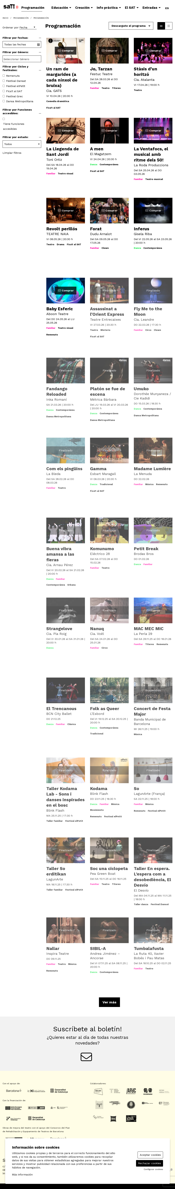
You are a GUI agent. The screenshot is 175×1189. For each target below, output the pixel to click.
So (136, 788)
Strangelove (59, 628)
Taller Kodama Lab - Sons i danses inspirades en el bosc (65, 797)
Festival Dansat (16, 81)
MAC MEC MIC (149, 628)
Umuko (141, 388)
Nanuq (97, 628)
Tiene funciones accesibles (13, 126)
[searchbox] (22, 59)
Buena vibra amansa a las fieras (60, 554)
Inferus (141, 228)
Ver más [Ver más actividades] (109, 1002)
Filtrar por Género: (16, 52)
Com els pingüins (64, 468)
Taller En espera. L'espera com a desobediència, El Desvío (152, 877)
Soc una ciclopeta (109, 868)
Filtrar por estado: (15, 137)
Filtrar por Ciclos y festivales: (15, 68)
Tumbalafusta (149, 948)
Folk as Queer (104, 708)
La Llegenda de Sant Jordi (62, 151)
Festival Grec (14, 96)
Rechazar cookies (149, 1163)
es (167, 8)
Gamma (98, 468)
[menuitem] (33, 7)
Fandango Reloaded (56, 391)
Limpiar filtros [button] (12, 152)
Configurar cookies (153, 1169)
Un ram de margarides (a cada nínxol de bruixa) (61, 77)
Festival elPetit (15, 86)
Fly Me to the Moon (148, 311)
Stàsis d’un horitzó (145, 71)
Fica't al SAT (14, 91)
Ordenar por (11, 27)
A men (96, 148)
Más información (22, 1174)
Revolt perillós (61, 228)
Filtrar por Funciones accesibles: (17, 111)
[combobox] (22, 58)
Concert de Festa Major (152, 711)
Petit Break (146, 548)
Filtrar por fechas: (15, 37)
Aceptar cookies (150, 1154)
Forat (96, 228)
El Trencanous (61, 708)
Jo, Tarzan (101, 68)
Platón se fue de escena (107, 391)
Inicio (5, 18)
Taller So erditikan (56, 871)
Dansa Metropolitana (19, 101)
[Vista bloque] (161, 26)
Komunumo (102, 548)
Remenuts (13, 75)
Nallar (52, 948)
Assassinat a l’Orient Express (107, 311)
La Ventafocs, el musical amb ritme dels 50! (151, 154)
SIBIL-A (98, 948)
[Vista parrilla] (168, 26)
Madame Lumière (152, 468)
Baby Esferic (59, 308)
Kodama (98, 788)
